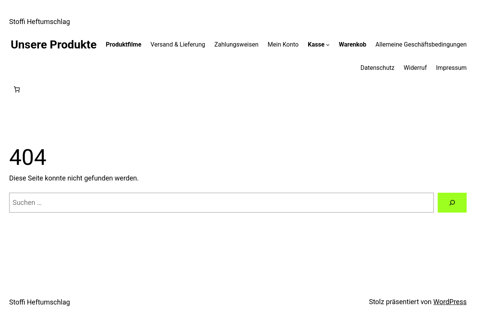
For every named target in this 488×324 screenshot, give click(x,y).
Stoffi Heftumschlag (39, 22)
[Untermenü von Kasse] (328, 45)
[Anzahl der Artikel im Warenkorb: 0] (16, 89)
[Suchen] (452, 203)
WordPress (450, 302)
